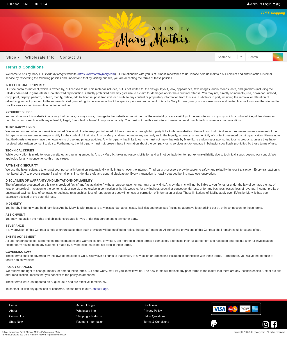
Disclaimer (150, 305)
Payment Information (90, 321)
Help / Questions (154, 316)
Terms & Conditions (156, 321)
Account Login (259, 4)
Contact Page (99, 288)
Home (13, 305)
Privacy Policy (153, 310)
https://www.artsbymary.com (96, 74)
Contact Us (71, 57)
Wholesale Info (40, 57)
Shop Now (16, 321)
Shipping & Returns (89, 316)
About (13, 310)
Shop (13, 57)
